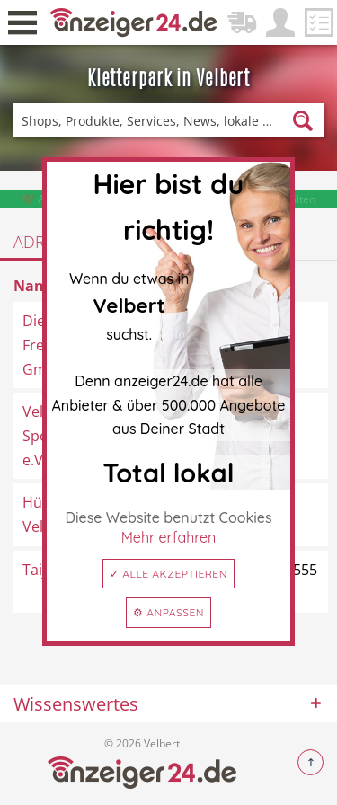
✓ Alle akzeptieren (168, 573)
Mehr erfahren (169, 537)
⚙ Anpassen (168, 612)
